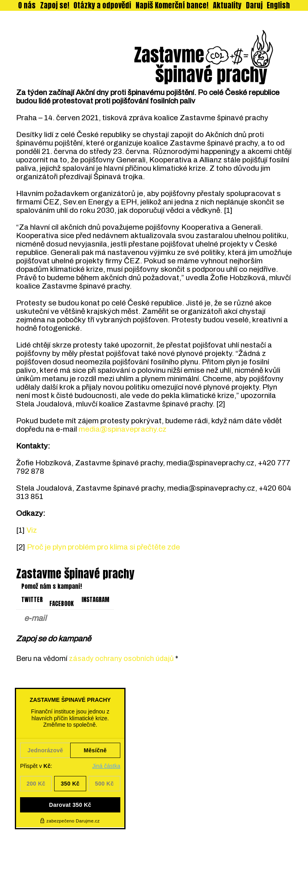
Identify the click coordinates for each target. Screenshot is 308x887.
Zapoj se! (54, 5)
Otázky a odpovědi (102, 5)
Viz (31, 530)
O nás (27, 5)
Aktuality (227, 5)
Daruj (254, 5)
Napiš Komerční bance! (172, 5)
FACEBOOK (61, 603)
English (278, 5)
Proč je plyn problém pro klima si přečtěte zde (103, 547)
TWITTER (32, 599)
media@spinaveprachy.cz (122, 429)
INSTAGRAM (95, 599)
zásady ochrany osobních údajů (121, 659)
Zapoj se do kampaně (53, 638)
